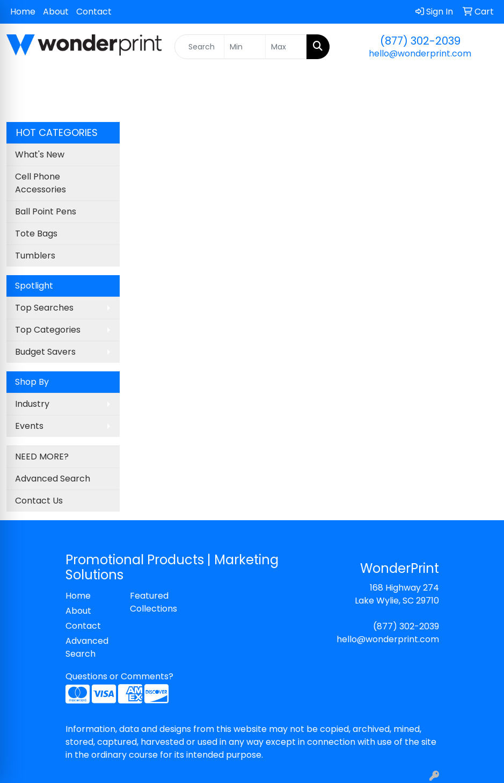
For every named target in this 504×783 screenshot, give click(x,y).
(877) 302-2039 (420, 40)
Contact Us (39, 500)
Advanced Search (52, 478)
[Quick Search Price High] (286, 46)
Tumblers (35, 255)
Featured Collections (153, 602)
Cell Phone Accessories (40, 183)
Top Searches (44, 307)
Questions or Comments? (119, 676)
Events (29, 426)
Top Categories (48, 330)
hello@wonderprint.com (420, 53)
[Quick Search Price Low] (245, 46)
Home (22, 11)
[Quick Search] (199, 46)
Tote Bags (36, 233)
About (56, 11)
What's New (39, 154)
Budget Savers (45, 352)
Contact (94, 11)
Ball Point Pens (45, 211)
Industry (32, 404)
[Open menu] (482, 95)
